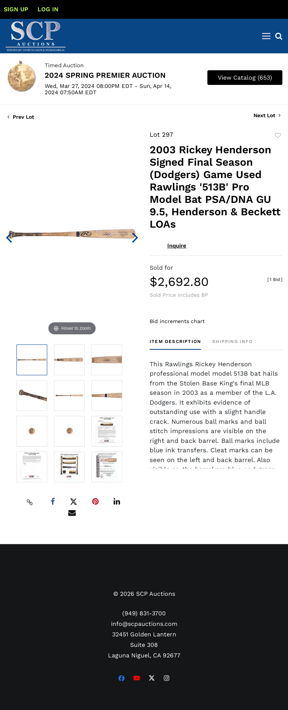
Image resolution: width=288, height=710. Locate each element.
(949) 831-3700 (144, 613)
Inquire (176, 245)
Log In (48, 9)
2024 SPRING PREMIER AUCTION (105, 75)
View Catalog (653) (245, 77)
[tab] (175, 344)
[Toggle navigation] (266, 36)
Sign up (16, 9)
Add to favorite (277, 135)
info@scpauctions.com (144, 623)
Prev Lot (21, 117)
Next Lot (267, 115)
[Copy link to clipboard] (30, 501)
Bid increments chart (177, 321)
